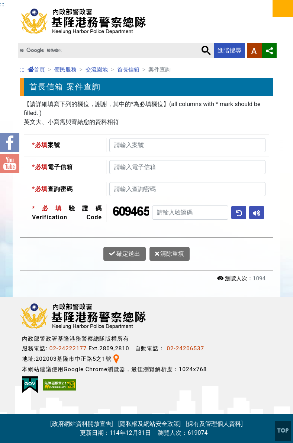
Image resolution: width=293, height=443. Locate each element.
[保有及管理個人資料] (214, 423)
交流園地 (97, 69)
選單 (283, 8)
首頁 (36, 69)
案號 (46, 145)
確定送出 (124, 253)
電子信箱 (52, 166)
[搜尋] (108, 50)
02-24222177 (68, 348)
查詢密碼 (52, 188)
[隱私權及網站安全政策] (149, 423)
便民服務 (65, 69)
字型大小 (254, 50)
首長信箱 (128, 69)
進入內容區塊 (18, 4)
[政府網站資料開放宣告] (81, 423)
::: (2, 4)
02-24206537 (185, 348)
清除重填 (169, 253)
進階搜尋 (229, 50)
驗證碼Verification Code (67, 213)
